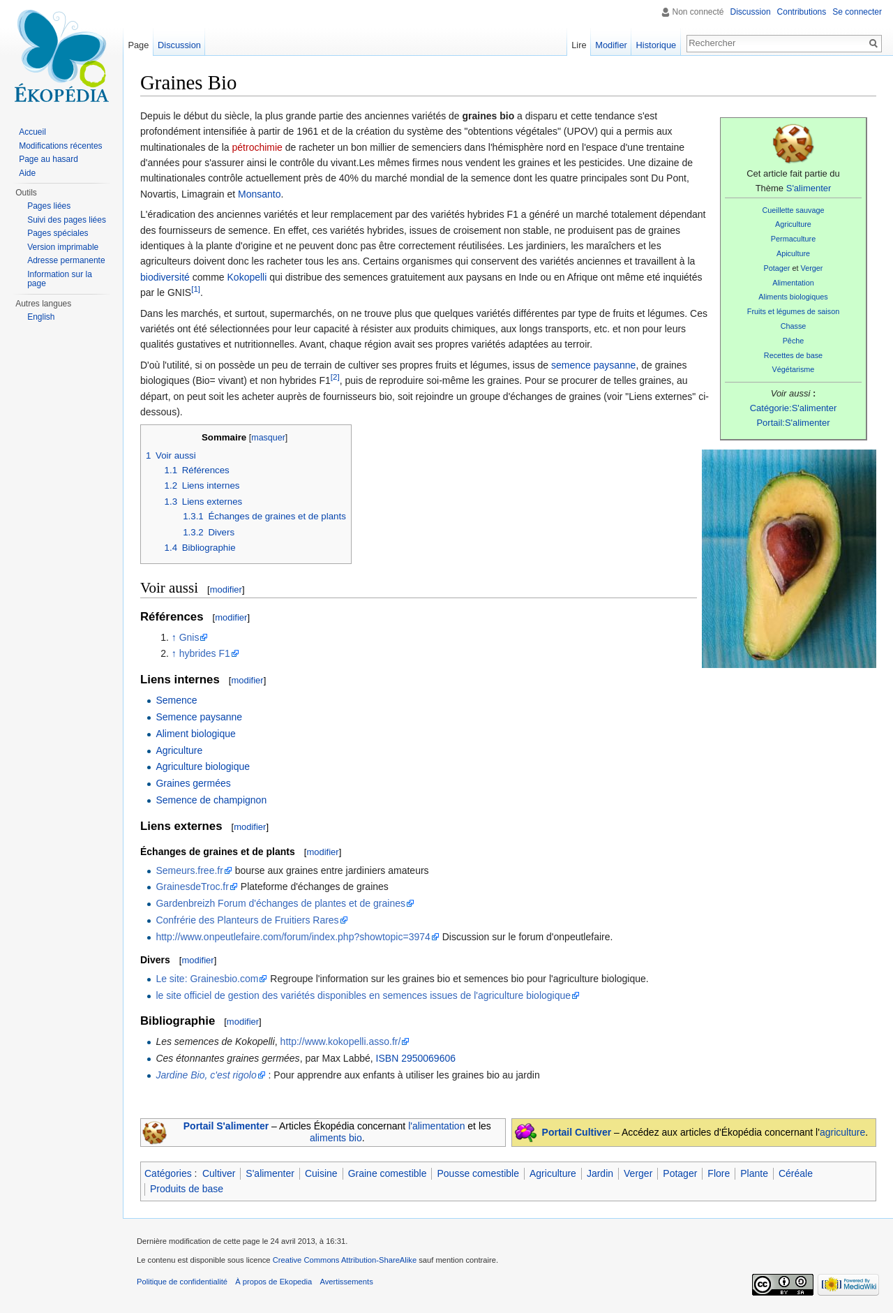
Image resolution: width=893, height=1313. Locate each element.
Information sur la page (59, 279)
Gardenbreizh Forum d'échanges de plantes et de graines (280, 903)
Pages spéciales (57, 233)
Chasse (793, 326)
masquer (268, 438)
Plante (754, 1173)
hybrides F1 (204, 653)
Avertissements (346, 1281)
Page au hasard (48, 159)
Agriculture (793, 224)
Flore (718, 1173)
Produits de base (186, 1188)
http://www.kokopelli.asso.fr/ (340, 1041)
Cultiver (218, 1173)
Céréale (796, 1173)
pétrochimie (257, 147)
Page (138, 45)
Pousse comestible (478, 1173)
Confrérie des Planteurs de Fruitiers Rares (247, 920)
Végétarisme (793, 369)
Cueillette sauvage (793, 210)
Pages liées (48, 206)
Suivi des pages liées (66, 220)
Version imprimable (62, 247)
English (40, 317)
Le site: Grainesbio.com (207, 978)
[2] (335, 376)
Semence (176, 700)
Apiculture (793, 253)
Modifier (611, 45)
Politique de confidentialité (182, 1281)
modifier (226, 589)
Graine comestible (387, 1173)
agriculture (842, 1132)
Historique (656, 45)
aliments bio (336, 1137)
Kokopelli (247, 277)
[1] (195, 289)
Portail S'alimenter (226, 1126)
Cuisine (321, 1173)
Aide (27, 173)
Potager (777, 268)
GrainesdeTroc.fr (192, 886)
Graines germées (193, 783)
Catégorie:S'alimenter (793, 408)
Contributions (802, 12)
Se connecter (857, 12)
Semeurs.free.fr (189, 870)
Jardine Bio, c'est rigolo (206, 1075)
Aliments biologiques (792, 296)
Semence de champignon (211, 800)
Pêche (793, 340)
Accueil (32, 132)
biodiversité (165, 277)
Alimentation (793, 283)
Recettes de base (793, 355)
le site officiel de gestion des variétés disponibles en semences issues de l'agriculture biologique (363, 995)
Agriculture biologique (203, 766)
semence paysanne (593, 365)
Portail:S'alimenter (793, 422)
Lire (578, 45)
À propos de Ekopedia (273, 1281)
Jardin (600, 1173)
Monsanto (259, 194)
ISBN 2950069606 (416, 1058)
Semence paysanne (199, 716)
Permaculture (793, 239)
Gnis (189, 637)
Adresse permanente (66, 260)
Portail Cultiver (577, 1132)
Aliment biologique (195, 733)
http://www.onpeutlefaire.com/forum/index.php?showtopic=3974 (293, 936)
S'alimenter (809, 188)
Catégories (168, 1173)
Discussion (750, 12)
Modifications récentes (60, 146)
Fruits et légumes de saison (793, 311)
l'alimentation (436, 1126)
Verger (812, 268)
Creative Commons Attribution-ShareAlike (345, 1260)
